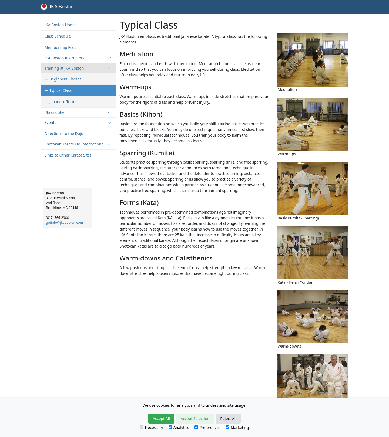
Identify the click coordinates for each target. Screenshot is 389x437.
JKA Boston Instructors (78, 57)
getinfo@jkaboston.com (64, 222)
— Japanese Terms (61, 101)
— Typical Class (58, 90)
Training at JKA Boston (78, 68)
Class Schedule (58, 36)
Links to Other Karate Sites (68, 155)
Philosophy (78, 112)
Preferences (207, 427)
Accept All (161, 418)
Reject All (228, 418)
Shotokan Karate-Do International (78, 144)
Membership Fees (60, 47)
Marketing (237, 427)
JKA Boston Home (60, 24)
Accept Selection (194, 418)
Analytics (179, 427)
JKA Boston (57, 7)
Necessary (151, 427)
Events (78, 122)
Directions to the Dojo (64, 133)
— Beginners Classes (63, 79)
